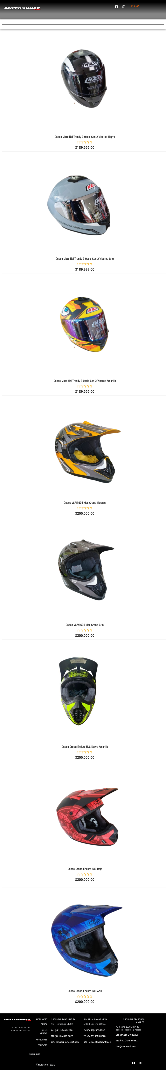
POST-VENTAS (43, 1032)
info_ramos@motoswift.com (65, 1042)
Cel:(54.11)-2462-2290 (62, 1030)
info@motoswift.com (126, 1046)
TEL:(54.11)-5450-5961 (126, 1040)
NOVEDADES (41, 1039)
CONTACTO (42, 1045)
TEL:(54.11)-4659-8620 (62, 1036)
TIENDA (44, 1024)
